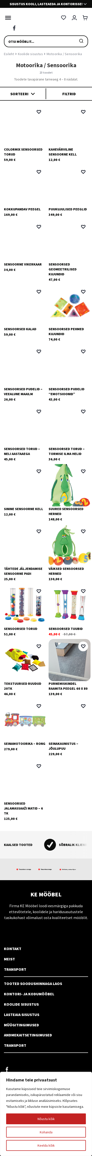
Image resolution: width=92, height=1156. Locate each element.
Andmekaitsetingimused (28, 1034)
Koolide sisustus (30, 54)
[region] (46, 1114)
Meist (9, 958)
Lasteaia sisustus (21, 1014)
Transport (15, 969)
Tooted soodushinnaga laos (33, 983)
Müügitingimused (21, 1024)
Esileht (9, 54)
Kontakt (12, 948)
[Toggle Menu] (7, 17)
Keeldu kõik (46, 1145)
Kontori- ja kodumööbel (29, 993)
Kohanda (46, 1132)
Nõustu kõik (46, 1119)
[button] (39, 112)
